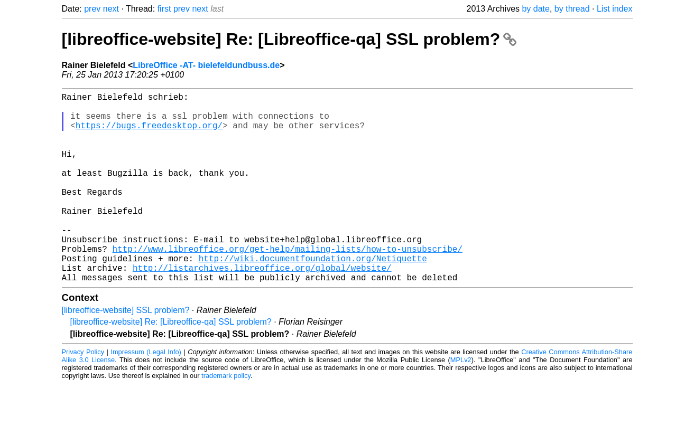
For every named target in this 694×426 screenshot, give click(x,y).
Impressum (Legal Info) (145, 394)
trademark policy (226, 418)
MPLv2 (460, 402)
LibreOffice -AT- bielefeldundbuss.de (206, 65)
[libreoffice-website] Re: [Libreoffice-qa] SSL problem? (289, 39)
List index (615, 8)
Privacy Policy (83, 394)
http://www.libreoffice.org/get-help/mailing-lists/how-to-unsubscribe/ (287, 284)
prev (92, 8)
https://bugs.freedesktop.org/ (149, 133)
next (111, 8)
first (164, 8)
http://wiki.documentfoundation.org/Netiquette (313, 296)
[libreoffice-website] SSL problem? (126, 352)
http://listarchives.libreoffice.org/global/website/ (262, 308)
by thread (572, 8)
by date (535, 8)
